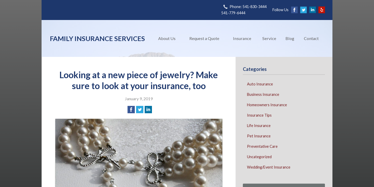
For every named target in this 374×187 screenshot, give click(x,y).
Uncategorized (259, 157)
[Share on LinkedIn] (148, 109)
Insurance (242, 38)
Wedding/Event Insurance (268, 167)
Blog (289, 38)
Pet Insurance (259, 136)
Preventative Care (262, 146)
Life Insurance (259, 125)
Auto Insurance (260, 84)
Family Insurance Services (97, 38)
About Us (167, 38)
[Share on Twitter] (139, 109)
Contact (311, 38)
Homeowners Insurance (267, 105)
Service (269, 38)
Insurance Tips (259, 115)
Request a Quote (204, 38)
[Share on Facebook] (131, 109)
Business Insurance (263, 94)
